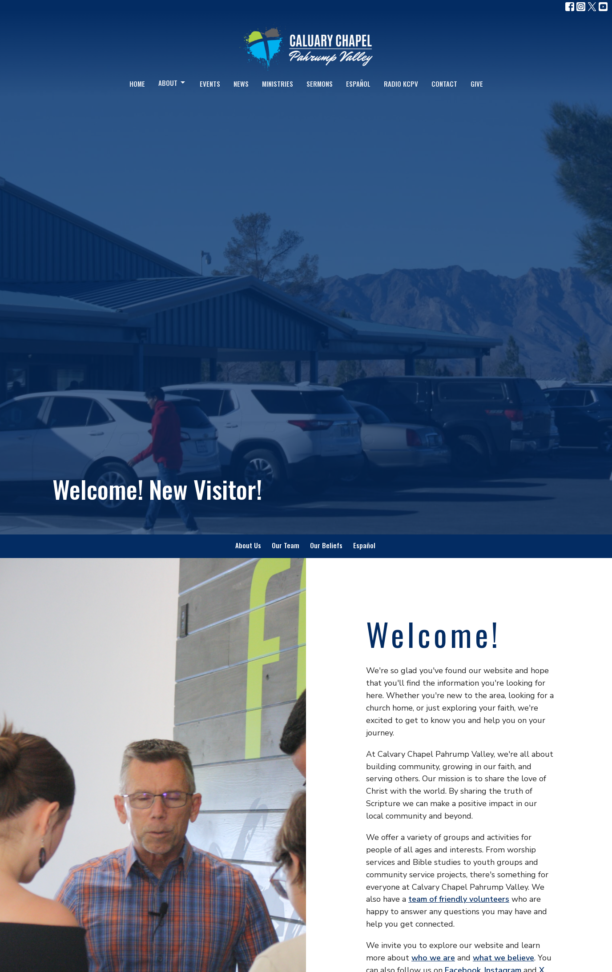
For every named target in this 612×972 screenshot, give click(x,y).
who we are (433, 957)
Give (477, 83)
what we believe (503, 957)
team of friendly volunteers (458, 899)
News (241, 83)
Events (210, 83)
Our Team (285, 545)
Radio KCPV (401, 83)
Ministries (277, 83)
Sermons (319, 83)
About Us (248, 545)
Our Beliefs (326, 545)
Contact (444, 83)
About (172, 83)
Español (358, 83)
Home (137, 83)
